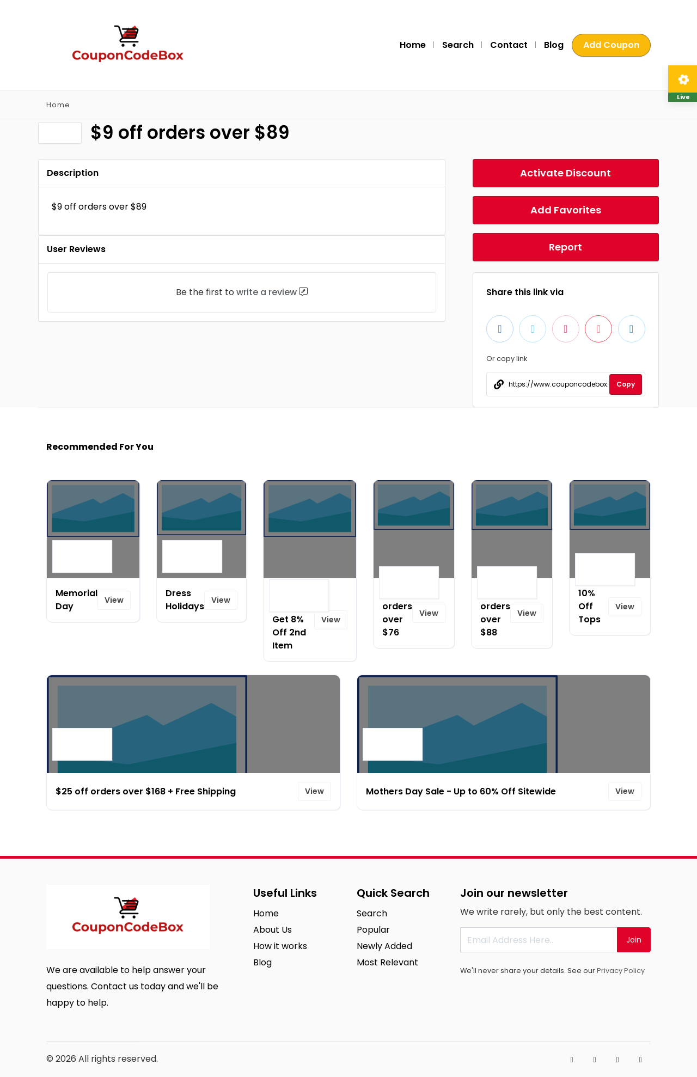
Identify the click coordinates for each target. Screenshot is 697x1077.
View (114, 600)
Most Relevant (387, 962)
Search (458, 45)
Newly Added (384, 946)
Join (633, 939)
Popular (373, 929)
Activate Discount (565, 173)
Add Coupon (611, 45)
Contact (509, 45)
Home (413, 45)
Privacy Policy (621, 970)
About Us (272, 929)
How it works (280, 946)
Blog (554, 45)
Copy (625, 384)
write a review (266, 292)
